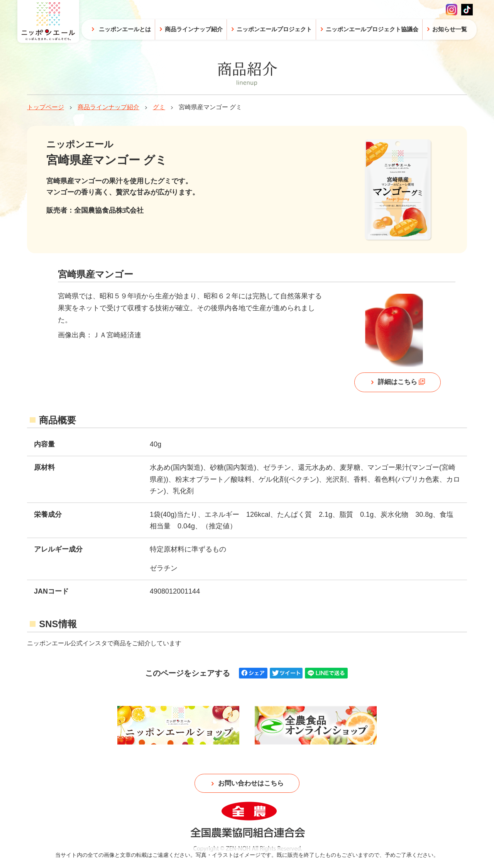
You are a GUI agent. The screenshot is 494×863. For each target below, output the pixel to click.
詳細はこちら (397, 383)
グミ (159, 107)
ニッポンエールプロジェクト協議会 (372, 29)
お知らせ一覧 (449, 29)
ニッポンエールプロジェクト (274, 29)
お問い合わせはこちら (251, 785)
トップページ (45, 107)
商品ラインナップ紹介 (108, 107)
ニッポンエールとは (125, 29)
